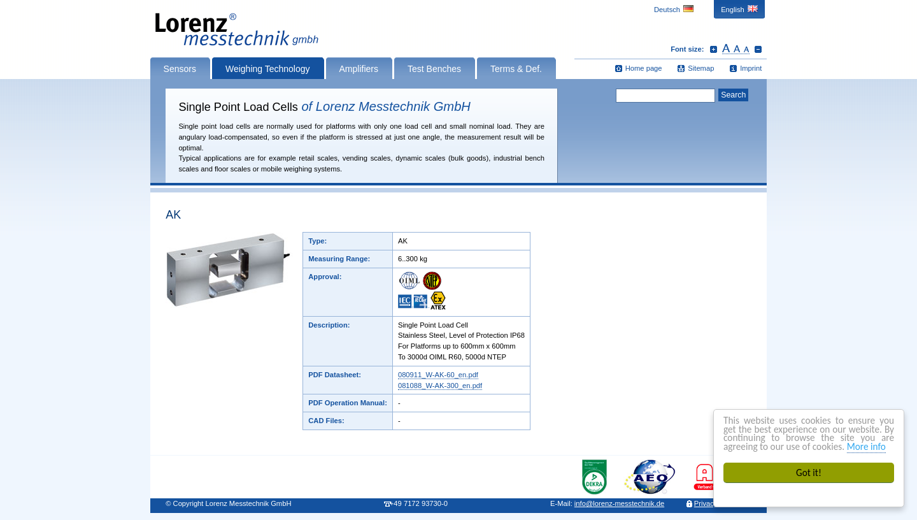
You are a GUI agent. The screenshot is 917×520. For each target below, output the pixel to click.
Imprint (751, 68)
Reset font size (736, 49)
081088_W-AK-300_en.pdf (440, 385)
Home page (643, 68)
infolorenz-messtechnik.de (619, 503)
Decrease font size (758, 49)
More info (866, 446)
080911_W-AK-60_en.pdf (438, 375)
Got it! (808, 472)
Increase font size (713, 49)
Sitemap (701, 68)
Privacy (706, 503)
